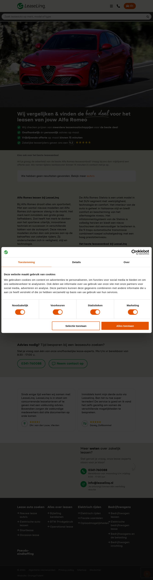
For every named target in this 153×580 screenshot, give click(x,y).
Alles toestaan (125, 325)
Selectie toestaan (75, 325)
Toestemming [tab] (26, 262)
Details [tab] (76, 262)
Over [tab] (127, 262)
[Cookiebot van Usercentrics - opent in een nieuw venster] (134, 252)
